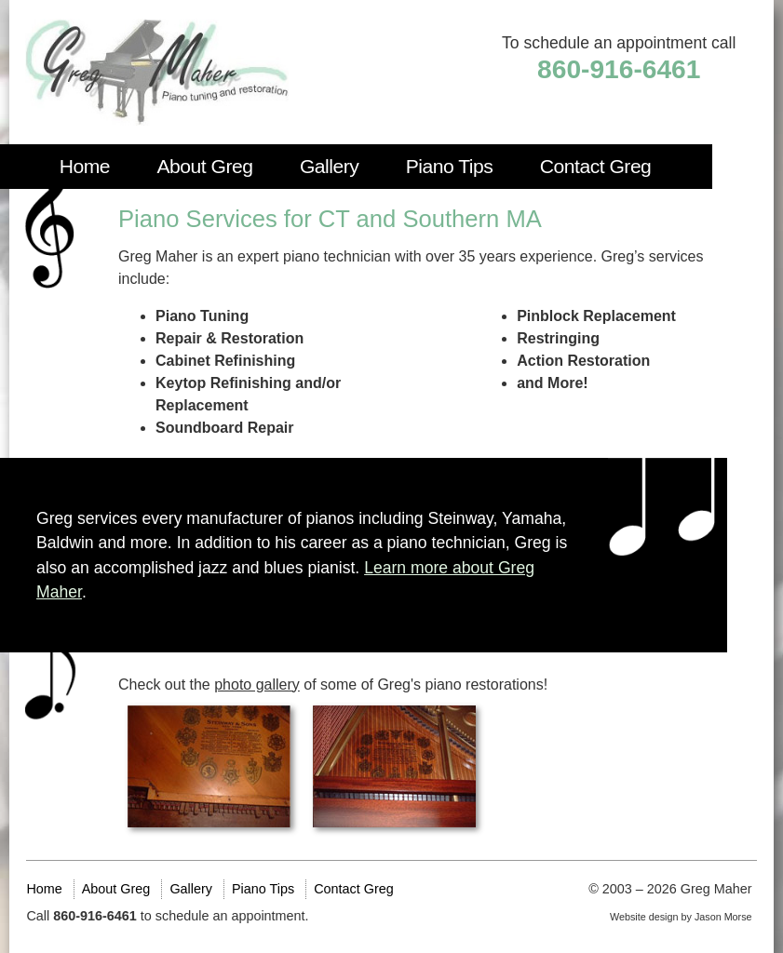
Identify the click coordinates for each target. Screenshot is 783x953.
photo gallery (257, 684)
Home (85, 166)
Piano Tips (449, 166)
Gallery (329, 166)
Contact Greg (596, 166)
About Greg (204, 166)
